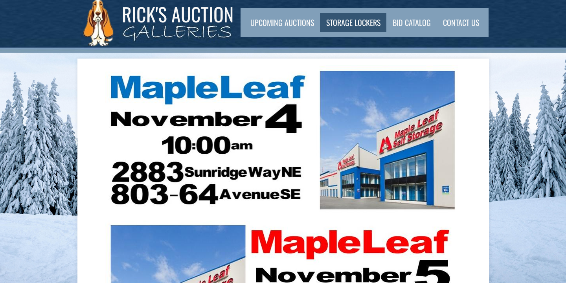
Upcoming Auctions (282, 22)
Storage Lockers (353, 22)
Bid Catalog (412, 22)
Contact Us (461, 22)
